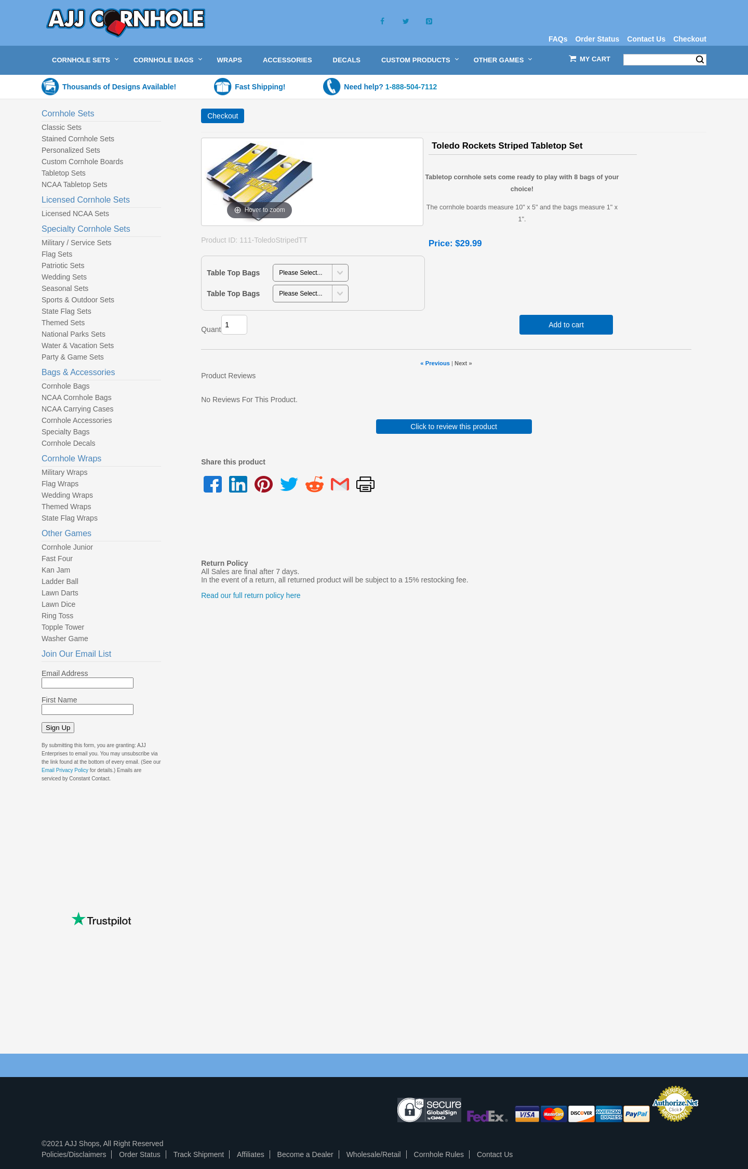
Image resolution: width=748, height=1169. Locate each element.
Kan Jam (56, 570)
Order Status (597, 39)
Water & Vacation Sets (78, 345)
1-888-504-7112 (411, 87)
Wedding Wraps (67, 495)
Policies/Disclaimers (74, 1154)
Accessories (287, 60)
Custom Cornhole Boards (82, 161)
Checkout (689, 39)
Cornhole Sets (81, 60)
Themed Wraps (66, 506)
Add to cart (566, 325)
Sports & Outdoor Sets (78, 300)
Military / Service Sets (77, 242)
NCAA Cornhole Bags (77, 397)
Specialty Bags (66, 432)
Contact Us (646, 39)
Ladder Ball (60, 581)
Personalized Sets (71, 150)
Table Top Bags (233, 273)
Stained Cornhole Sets (78, 139)
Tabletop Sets (64, 173)
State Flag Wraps (70, 518)
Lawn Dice (58, 604)
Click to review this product (453, 426)
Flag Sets (57, 254)
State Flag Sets (66, 311)
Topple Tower (63, 627)
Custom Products (415, 60)
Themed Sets (63, 322)
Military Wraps (64, 472)
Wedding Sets (64, 277)
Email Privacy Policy (65, 770)
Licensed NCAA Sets (75, 213)
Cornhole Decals (69, 443)
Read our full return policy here (250, 595)
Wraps (229, 60)
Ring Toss (57, 616)
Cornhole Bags (163, 60)
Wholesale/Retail (373, 1154)
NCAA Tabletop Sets (75, 184)
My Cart (595, 59)
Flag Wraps (60, 484)
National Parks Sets (73, 334)
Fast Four (57, 558)
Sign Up (58, 728)
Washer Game (65, 638)
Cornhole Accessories (77, 420)
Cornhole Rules (439, 1154)
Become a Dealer (305, 1154)
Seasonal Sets (65, 288)
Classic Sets (62, 127)
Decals (346, 60)
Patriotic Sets (63, 265)
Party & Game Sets (73, 357)
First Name (59, 700)
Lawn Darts (60, 593)
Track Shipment (198, 1154)
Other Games (499, 60)
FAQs (558, 39)
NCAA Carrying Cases (78, 409)
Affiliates (250, 1154)
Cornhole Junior (67, 547)
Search (699, 59)
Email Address (65, 673)
